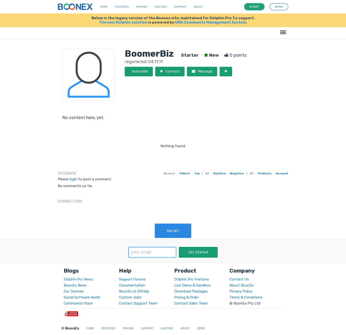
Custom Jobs (130, 297)
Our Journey (74, 291)
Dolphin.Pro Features (191, 279)
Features (122, 6)
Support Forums (132, 279)
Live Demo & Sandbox (192, 285)
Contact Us (239, 279)
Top (196, 173)
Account (282, 173)
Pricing (141, 6)
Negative (237, 173)
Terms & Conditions (245, 297)
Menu (282, 30)
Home (104, 6)
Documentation (132, 285)
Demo (201, 328)
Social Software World (82, 297)
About (198, 6)
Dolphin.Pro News (78, 279)
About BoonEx (241, 285)
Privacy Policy (240, 291)
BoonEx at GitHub (134, 291)
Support (180, 6)
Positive (219, 173)
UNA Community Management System (210, 22)
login (73, 179)
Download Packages (191, 291)
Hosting (160, 6)
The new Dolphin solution (123, 22)
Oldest (184, 173)
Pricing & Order (186, 297)
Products (265, 173)
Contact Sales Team (191, 303)
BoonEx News (75, 285)
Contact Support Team (138, 303)
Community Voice (78, 303)
